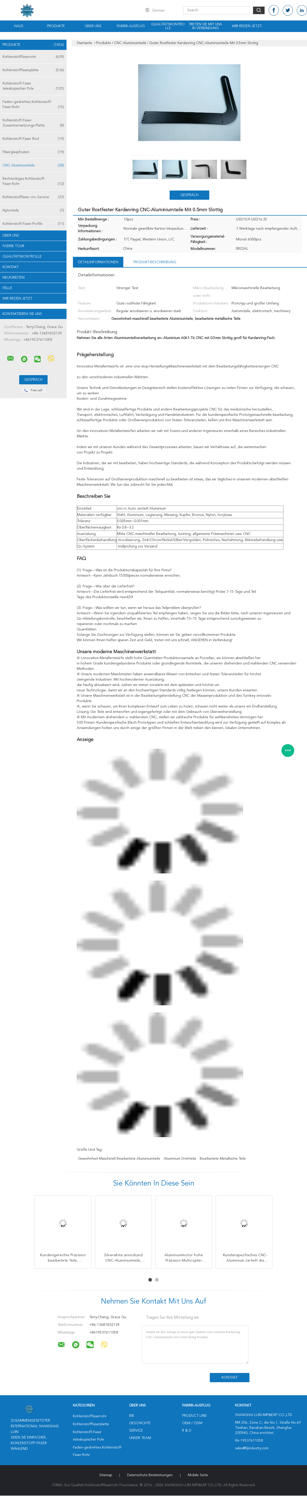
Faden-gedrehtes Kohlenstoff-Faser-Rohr (33, 105)
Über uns (93, 26)
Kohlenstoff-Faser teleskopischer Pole (33, 86)
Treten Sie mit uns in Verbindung (205, 26)
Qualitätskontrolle (168, 26)
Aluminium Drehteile (180, 1158)
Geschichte (140, 1423)
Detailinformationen (98, 262)
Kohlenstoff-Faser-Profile (33, 223)
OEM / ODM (192, 1423)
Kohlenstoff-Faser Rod (33, 138)
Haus (18, 26)
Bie (131, 1416)
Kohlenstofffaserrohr (33, 56)
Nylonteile (33, 210)
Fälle (7, 288)
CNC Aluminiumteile (33, 165)
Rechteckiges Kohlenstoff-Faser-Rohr (33, 181)
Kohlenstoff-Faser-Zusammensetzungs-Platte (33, 123)
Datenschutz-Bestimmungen (150, 1475)
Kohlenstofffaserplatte (33, 70)
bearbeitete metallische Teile (223, 1158)
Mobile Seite (198, 1475)
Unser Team (140, 1438)
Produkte (56, 26)
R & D (186, 1430)
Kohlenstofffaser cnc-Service (33, 197)
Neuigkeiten (14, 277)
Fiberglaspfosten (33, 152)
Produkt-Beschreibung (155, 262)
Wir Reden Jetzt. (247, 26)
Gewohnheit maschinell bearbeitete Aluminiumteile (119, 1158)
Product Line (194, 1416)
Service (136, 1430)
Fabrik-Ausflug (131, 26)
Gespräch (189, 195)
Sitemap (105, 1475)
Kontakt (11, 267)
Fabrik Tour (13, 246)
